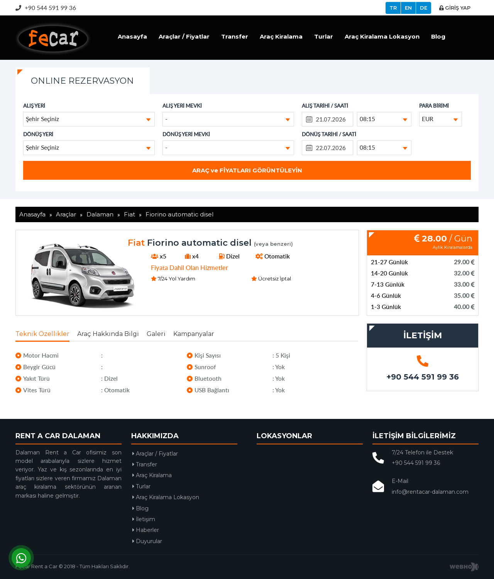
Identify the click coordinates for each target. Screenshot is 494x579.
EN (408, 8)
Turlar (323, 36)
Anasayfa (132, 36)
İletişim (143, 519)
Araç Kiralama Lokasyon (382, 36)
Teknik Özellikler (42, 334)
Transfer (234, 36)
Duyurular (147, 541)
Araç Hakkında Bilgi (108, 334)
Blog (438, 36)
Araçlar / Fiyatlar (184, 36)
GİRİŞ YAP (454, 8)
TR (393, 8)
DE (423, 8)
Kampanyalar (193, 334)
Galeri (156, 334)
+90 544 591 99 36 (45, 7)
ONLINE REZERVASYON (82, 81)
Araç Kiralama (281, 36)
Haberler (145, 530)
